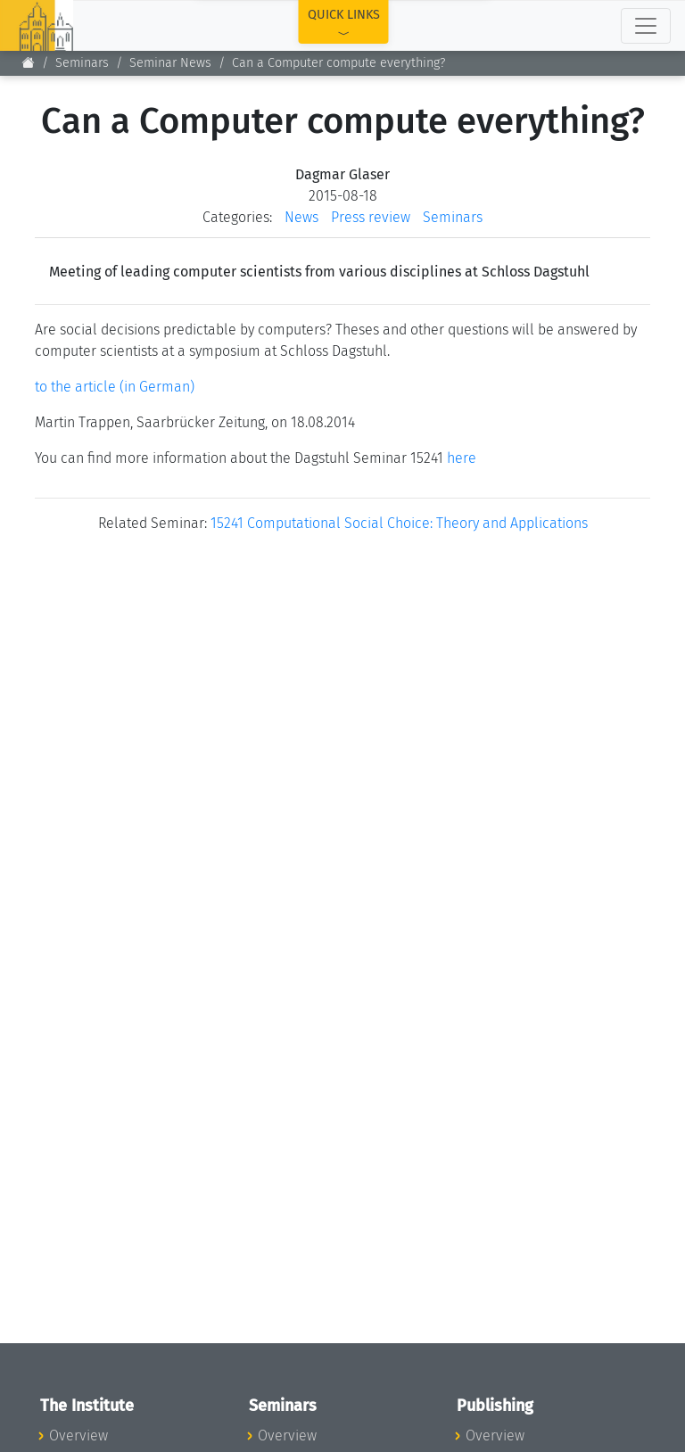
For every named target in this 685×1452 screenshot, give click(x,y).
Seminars (82, 62)
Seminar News (170, 62)
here (461, 458)
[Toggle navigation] (646, 26)
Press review (370, 217)
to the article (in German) (114, 386)
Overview (78, 1435)
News (301, 217)
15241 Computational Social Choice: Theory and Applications (399, 523)
